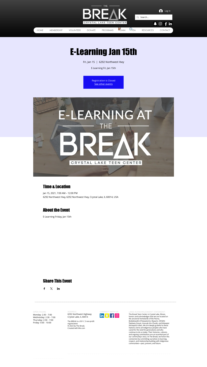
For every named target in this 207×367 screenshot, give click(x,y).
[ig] (160, 24)
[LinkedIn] (102, 315)
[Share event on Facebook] (44, 288)
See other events (103, 84)
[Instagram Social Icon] (117, 315)
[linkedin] (170, 24)
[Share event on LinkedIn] (58, 288)
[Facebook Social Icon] (112, 315)
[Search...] (153, 17)
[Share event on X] (51, 288)
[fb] (165, 24)
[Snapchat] (107, 315)
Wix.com (81, 328)
